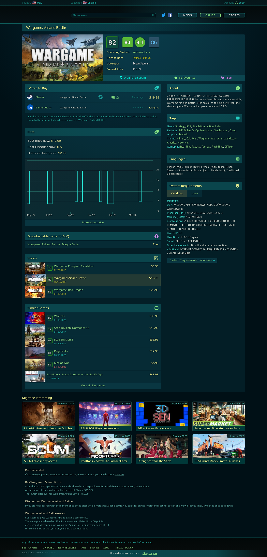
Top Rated (47, 547)
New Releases (67, 547)
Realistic (183, 134)
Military (181, 138)
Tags (83, 547)
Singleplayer (221, 130)
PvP (181, 130)
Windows (138, 52)
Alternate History (227, 138)
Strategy (180, 126)
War (213, 138)
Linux (147, 52)
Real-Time (217, 146)
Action (210, 126)
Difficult (229, 146)
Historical (183, 142)
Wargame (203, 138)
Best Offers (29, 547)
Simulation (199, 126)
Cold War (192, 138)
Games (210, 15)
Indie (218, 126)
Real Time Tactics (190, 146)
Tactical (206, 146)
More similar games (93, 385)
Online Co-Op (191, 130)
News (187, 15)
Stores (234, 15)
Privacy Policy (124, 547)
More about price (93, 222)
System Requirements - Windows (193, 260)
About (107, 547)
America (171, 142)
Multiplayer (206, 130)
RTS (189, 126)
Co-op (232, 130)
